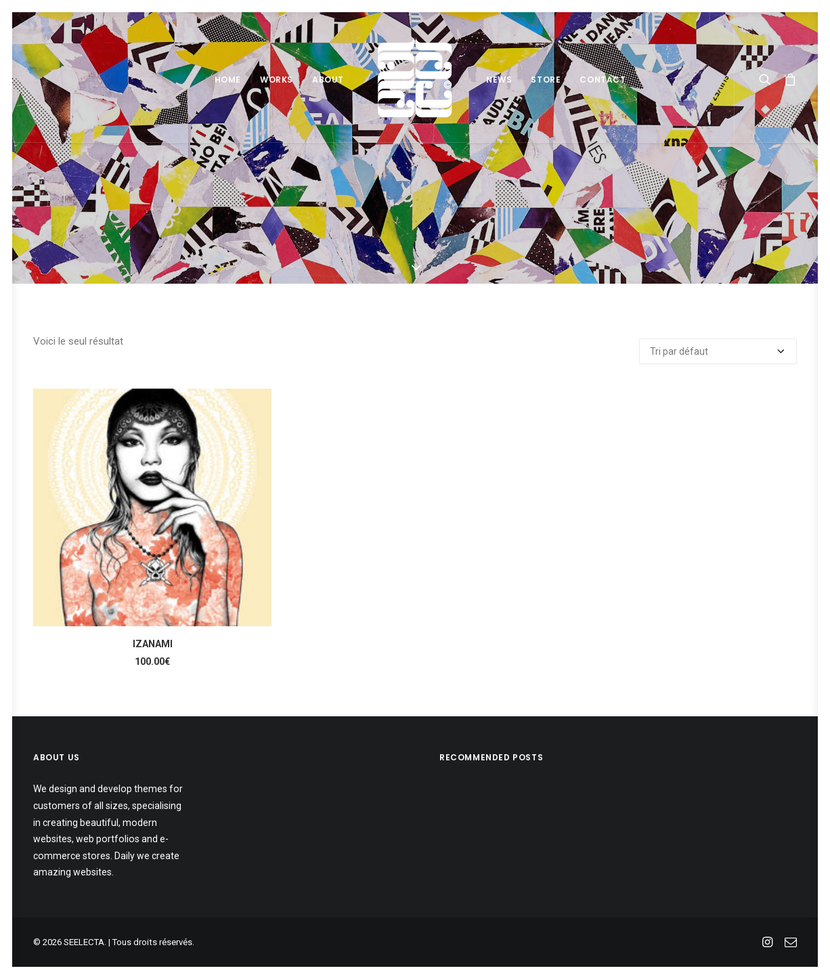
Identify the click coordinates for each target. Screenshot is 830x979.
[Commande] (718, 351)
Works (276, 79)
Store (546, 79)
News (499, 79)
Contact (603, 79)
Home (228, 79)
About (328, 79)
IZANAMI (153, 643)
